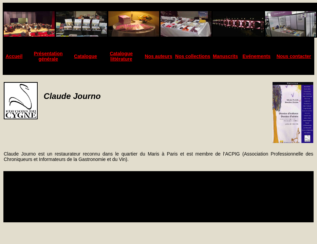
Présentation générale (48, 56)
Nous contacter (294, 56)
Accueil (14, 56)
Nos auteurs (158, 56)
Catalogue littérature (121, 56)
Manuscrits (225, 56)
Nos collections (192, 56)
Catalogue (85, 56)
